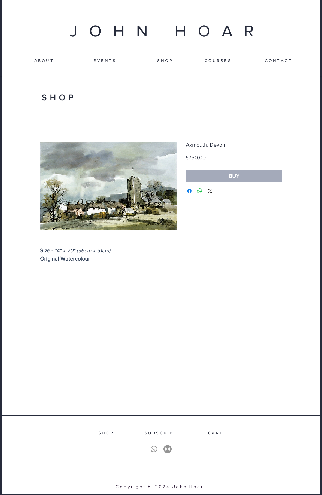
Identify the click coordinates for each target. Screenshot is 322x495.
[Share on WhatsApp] (199, 191)
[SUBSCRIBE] (161, 432)
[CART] (215, 432)
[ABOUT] (44, 60)
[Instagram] (167, 449)
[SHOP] (165, 60)
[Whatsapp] (154, 449)
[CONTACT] (278, 60)
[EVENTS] (105, 60)
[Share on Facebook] (189, 191)
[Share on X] (210, 191)
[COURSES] (218, 60)
